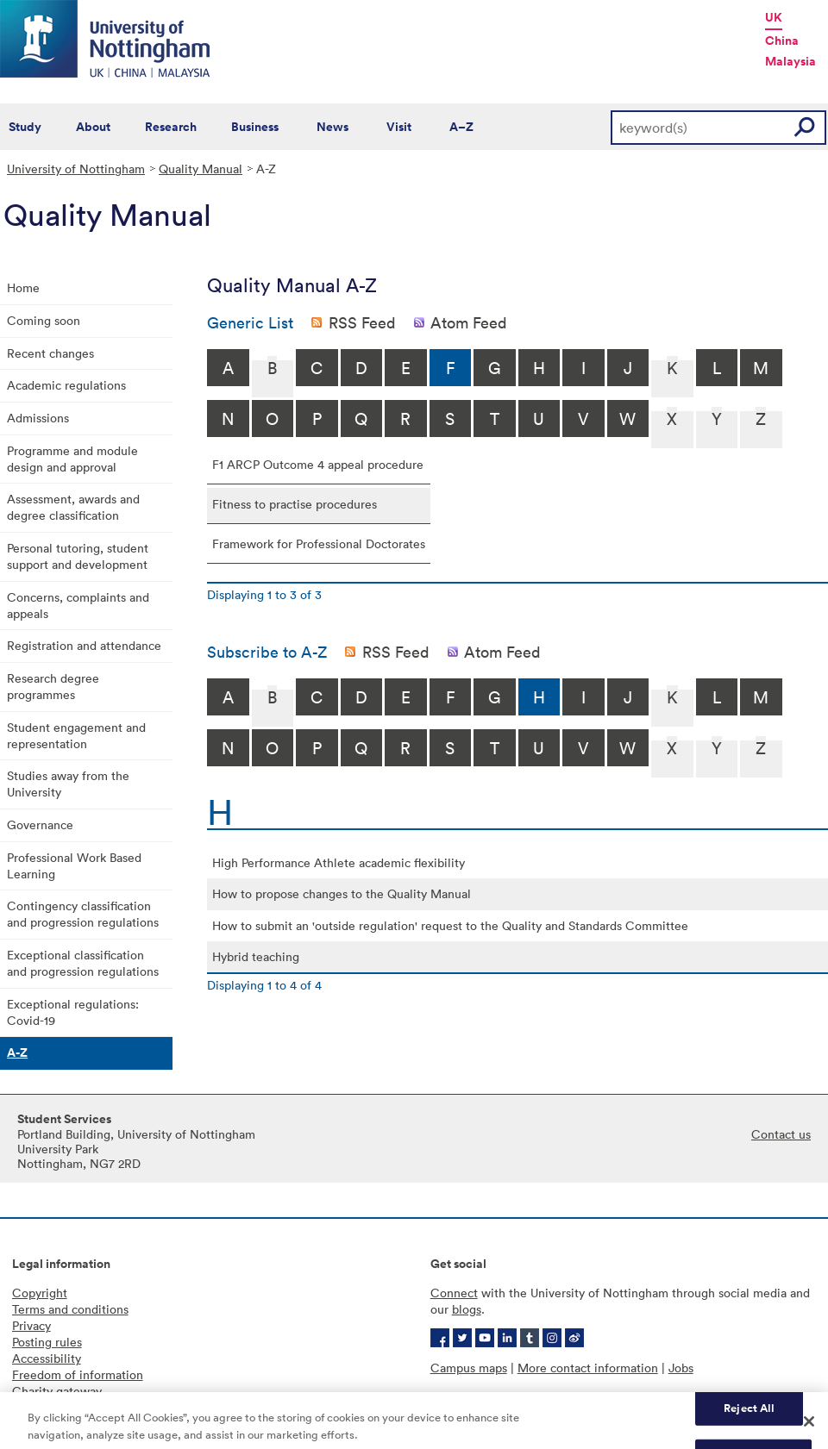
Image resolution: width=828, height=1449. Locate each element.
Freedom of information (77, 1374)
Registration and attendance (84, 645)
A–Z (461, 126)
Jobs (680, 1367)
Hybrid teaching (255, 956)
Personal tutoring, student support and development (77, 556)
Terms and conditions (70, 1309)
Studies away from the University (68, 783)
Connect (454, 1292)
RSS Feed (362, 322)
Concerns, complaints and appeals (78, 605)
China (782, 40)
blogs (466, 1309)
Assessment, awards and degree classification (73, 506)
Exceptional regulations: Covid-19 (73, 1012)
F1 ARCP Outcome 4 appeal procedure (317, 464)
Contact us (781, 1134)
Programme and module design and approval (72, 458)
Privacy (31, 1325)
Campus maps (468, 1367)
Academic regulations (66, 385)
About (93, 126)
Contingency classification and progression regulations (83, 913)
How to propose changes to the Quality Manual (341, 893)
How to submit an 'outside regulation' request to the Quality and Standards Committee (450, 925)
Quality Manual (200, 168)
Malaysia (790, 61)
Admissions (38, 417)
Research (171, 126)
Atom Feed (468, 322)
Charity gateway (57, 1391)
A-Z (17, 1052)
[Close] (809, 1429)
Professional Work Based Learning (74, 865)
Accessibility (46, 1358)
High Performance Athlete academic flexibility (338, 862)
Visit (398, 126)
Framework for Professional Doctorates (318, 543)
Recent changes (50, 353)
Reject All (749, 1415)
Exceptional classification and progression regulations (83, 962)
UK (773, 17)
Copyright (39, 1292)
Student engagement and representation (76, 735)
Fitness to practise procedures (294, 504)
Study (25, 126)
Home (23, 287)
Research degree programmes (53, 686)
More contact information (588, 1367)
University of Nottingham (76, 168)
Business (255, 126)
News (332, 126)
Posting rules (47, 1341)
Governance (40, 824)
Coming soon (43, 320)
